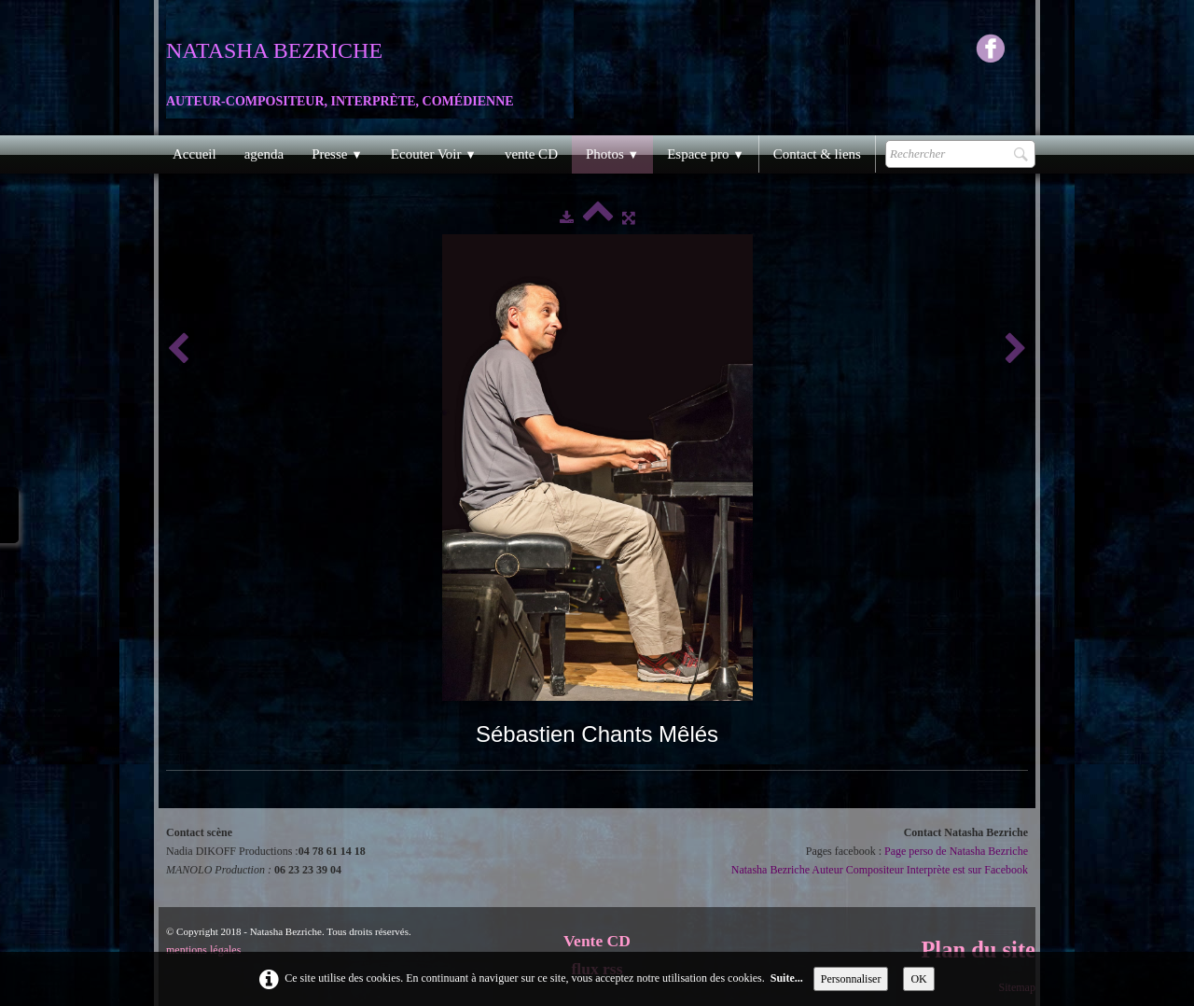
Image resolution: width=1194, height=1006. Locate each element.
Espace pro (705, 154)
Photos (612, 154)
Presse (337, 154)
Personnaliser (851, 978)
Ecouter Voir (434, 154)
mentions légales (203, 950)
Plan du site (978, 949)
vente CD (531, 154)
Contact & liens (817, 154)
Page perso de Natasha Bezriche (956, 851)
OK (918, 978)
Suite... (787, 978)
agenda (264, 154)
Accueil (194, 154)
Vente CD (597, 940)
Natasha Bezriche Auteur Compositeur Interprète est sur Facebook (879, 869)
